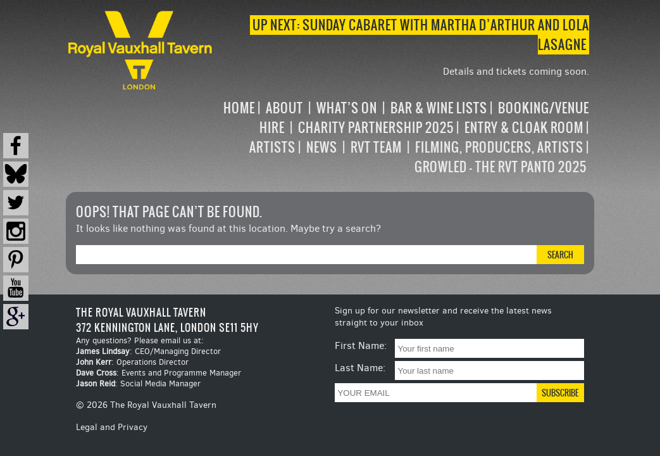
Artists (272, 147)
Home (239, 108)
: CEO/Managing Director (148, 351)
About (284, 108)
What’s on (346, 108)
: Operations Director (132, 362)
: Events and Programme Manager (158, 372)
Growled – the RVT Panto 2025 (500, 167)
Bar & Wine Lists (438, 108)
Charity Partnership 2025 (376, 127)
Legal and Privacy (111, 427)
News (321, 147)
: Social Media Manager (138, 383)
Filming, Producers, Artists (499, 147)
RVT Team (376, 147)
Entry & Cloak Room (523, 127)
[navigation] (401, 137)
